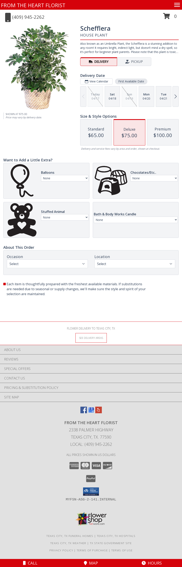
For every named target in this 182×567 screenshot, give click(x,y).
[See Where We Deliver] (91, 338)
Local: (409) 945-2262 (91, 444)
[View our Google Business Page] (91, 412)
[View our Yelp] (98, 412)
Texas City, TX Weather (68, 543)
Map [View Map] (91, 563)
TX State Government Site (111, 543)
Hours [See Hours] (152, 563)
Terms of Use (122, 550)
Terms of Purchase (92, 550)
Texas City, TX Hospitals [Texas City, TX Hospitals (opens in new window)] (116, 536)
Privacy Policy (61, 550)
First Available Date (131, 81)
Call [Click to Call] (30, 563)
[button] (170, 17)
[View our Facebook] (83, 412)
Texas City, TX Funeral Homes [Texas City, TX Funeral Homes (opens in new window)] (69, 536)
